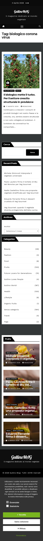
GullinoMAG (21, 11)
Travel (7, 316)
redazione (26, 106)
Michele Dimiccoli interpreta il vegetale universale (20, 358)
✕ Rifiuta (21, 529)
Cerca (7, 144)
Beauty (7, 249)
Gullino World (9, 90)
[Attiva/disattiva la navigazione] (22, 26)
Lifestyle (8, 297)
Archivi (7, 226)
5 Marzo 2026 (14, 440)
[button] (40, 26)
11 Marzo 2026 (14, 414)
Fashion (7, 255)
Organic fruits (10, 303)
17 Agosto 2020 (12, 106)
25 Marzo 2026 (14, 362)
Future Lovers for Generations (18, 273)
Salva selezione (21, 522)
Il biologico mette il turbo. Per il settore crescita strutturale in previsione (19, 98)
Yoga (6, 322)
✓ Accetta (21, 515)
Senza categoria (11, 310)
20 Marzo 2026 (14, 388)
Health (18, 90)
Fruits (6, 267)
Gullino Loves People (13, 279)
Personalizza (21, 535)
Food (6, 261)
